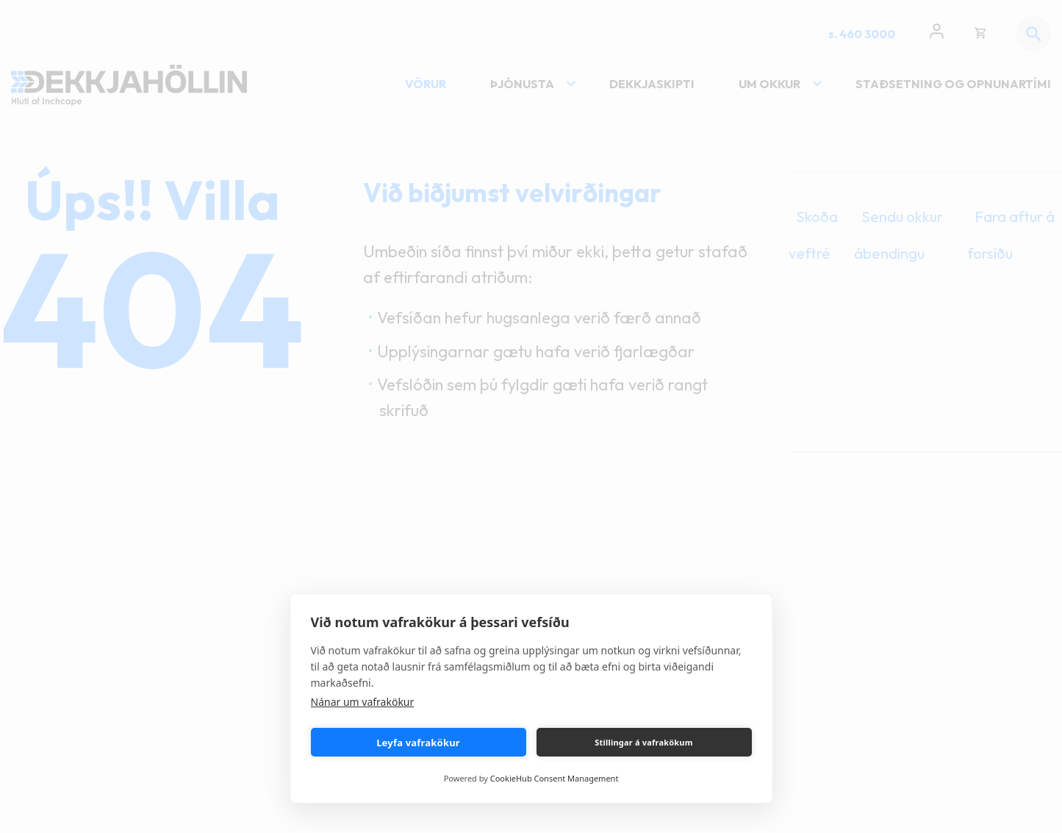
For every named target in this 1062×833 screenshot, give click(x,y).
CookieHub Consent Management (554, 778)
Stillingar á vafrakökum (643, 742)
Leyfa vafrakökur (418, 742)
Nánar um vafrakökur (363, 702)
